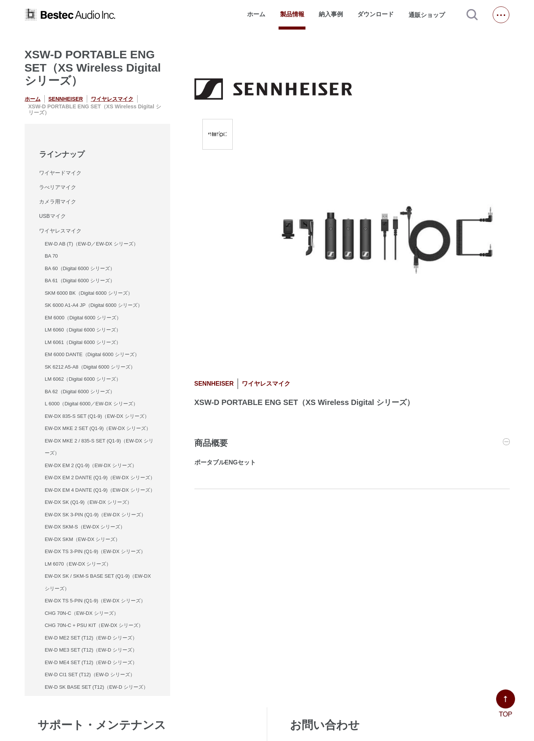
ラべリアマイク (57, 187)
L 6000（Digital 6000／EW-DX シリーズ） (91, 403)
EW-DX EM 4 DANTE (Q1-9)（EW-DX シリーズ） (100, 490)
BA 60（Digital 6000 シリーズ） (80, 268)
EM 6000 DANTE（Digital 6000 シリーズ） (92, 354)
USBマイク (52, 216)
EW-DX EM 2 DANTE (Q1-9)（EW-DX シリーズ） (100, 477)
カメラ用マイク (57, 202)
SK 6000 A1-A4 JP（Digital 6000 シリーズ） (94, 305)
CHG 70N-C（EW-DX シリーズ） (82, 613)
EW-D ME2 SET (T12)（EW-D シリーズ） (91, 638)
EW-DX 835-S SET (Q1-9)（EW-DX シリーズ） (97, 416)
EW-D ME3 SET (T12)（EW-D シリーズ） (91, 650)
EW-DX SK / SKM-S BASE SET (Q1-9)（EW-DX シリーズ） (98, 582)
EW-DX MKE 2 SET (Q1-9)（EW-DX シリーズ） (98, 428)
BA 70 (51, 256)
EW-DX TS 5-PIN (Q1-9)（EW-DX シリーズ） (95, 600)
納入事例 (331, 14)
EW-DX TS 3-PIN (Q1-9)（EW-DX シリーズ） (95, 551)
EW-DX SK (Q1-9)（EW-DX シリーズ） (88, 502)
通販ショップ (430, 14)
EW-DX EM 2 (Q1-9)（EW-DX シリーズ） (91, 465)
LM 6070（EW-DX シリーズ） (78, 564)
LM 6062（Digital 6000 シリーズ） (83, 379)
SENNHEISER (66, 99)
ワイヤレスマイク (112, 99)
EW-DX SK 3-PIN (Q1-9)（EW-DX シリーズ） (95, 514)
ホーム (256, 14)
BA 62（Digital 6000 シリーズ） (80, 391)
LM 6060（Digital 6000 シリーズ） (83, 330)
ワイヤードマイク (60, 173)
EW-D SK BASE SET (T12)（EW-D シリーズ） (96, 687)
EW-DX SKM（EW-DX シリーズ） (83, 539)
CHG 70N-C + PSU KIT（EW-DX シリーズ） (94, 625)
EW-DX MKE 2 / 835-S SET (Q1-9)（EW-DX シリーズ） (99, 447)
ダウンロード (375, 14)
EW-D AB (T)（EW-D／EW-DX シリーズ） (91, 244)
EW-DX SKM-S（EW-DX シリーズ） (85, 527)
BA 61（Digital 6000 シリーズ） (80, 280)
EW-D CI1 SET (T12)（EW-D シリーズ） (90, 674)
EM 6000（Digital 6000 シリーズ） (83, 317)
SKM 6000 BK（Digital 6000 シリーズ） (89, 293)
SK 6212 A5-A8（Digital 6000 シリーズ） (90, 367)
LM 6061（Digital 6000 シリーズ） (83, 342)
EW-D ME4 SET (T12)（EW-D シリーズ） (91, 662)
